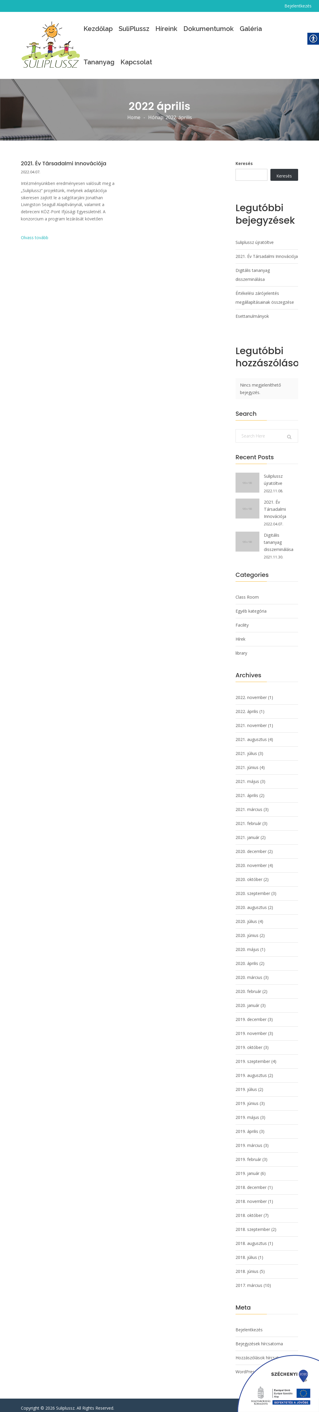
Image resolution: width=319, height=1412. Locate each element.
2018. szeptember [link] (253, 1223)
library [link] (241, 647)
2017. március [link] (249, 1279)
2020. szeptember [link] (253, 888)
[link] (50, 45)
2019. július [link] (246, 1083)
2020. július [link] (246, 915)
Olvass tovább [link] (34, 238)
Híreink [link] (166, 28)
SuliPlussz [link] (134, 28)
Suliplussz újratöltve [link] (255, 242)
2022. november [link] (251, 692)
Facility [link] (242, 619)
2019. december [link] (251, 1013)
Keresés (244, 163)
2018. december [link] (251, 1181)
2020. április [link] (247, 957)
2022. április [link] (247, 706)
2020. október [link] (249, 874)
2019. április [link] (247, 1125)
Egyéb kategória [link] (251, 605)
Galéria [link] (251, 28)
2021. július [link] (246, 748)
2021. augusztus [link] (251, 734)
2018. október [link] (249, 1209)
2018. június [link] (247, 1265)
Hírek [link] (240, 633)
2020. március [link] (249, 971)
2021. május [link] (247, 776)
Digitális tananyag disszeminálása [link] (253, 274)
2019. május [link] (247, 1111)
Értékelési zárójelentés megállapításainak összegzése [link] (265, 297)
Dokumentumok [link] (208, 28)
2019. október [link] (249, 1041)
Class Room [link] (247, 591)
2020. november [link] (251, 860)
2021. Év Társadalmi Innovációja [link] (63, 163)
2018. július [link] (246, 1251)
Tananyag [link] (98, 62)
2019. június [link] (247, 1097)
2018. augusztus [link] (251, 1237)
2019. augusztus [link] (251, 1069)
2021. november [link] (251, 720)
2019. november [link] (251, 1027)
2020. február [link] (248, 985)
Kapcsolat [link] (136, 62)
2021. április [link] (247, 790)
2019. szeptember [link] (253, 1055)
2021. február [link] (248, 818)
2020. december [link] (251, 846)
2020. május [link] (247, 943)
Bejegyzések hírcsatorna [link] (259, 1338)
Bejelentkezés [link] (298, 6)
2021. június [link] (247, 762)
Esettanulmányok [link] (252, 316)
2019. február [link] (248, 1153)
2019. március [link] (249, 1139)
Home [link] (133, 117)
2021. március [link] (249, 804)
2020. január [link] (247, 999)
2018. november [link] (251, 1195)
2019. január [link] (247, 1167)
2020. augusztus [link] (251, 902)
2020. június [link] (247, 929)
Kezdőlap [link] (98, 28)
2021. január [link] (247, 832)
